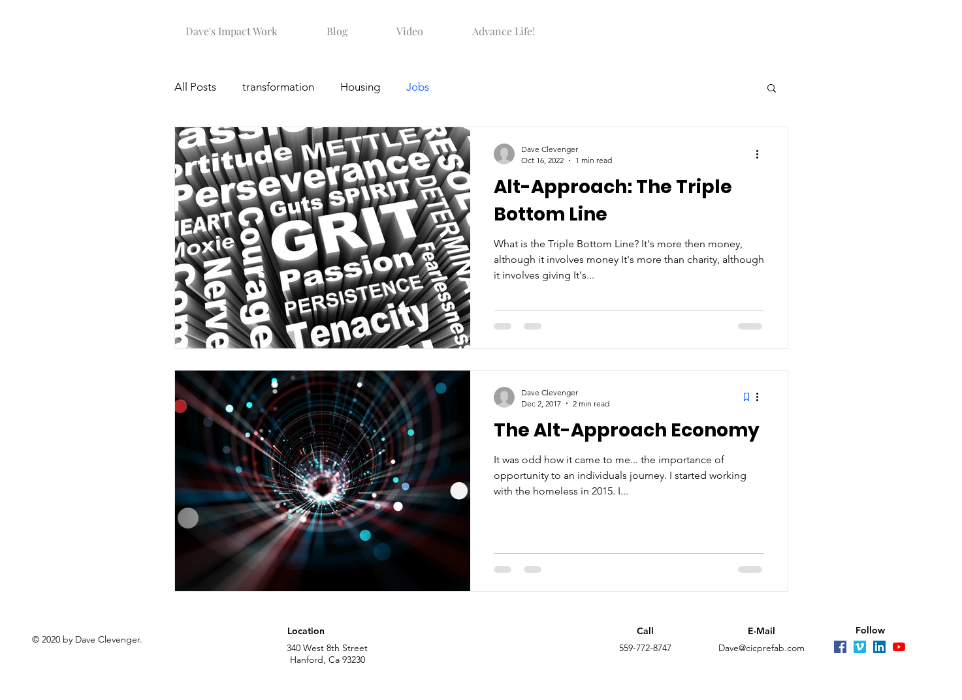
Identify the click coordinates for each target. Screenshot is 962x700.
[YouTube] (899, 647)
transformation (278, 86)
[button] (231, 25)
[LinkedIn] (879, 647)
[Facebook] (840, 647)
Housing (360, 86)
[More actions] (762, 154)
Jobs (417, 86)
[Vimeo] (860, 647)
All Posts (195, 86)
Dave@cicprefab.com (761, 648)
